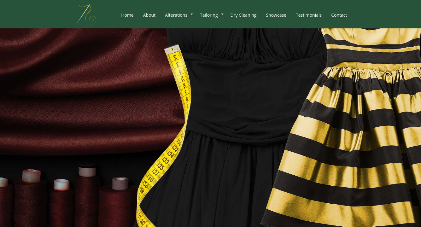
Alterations (176, 15)
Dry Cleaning (244, 15)
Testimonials (309, 15)
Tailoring (209, 15)
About (149, 15)
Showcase (276, 15)
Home (127, 15)
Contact (339, 15)
